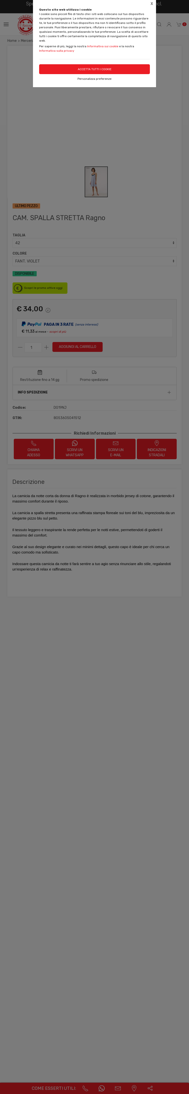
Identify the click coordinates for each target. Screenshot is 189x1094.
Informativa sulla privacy (56, 50)
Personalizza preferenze (94, 79)
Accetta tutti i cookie (94, 69)
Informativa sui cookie (102, 46)
